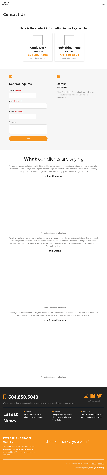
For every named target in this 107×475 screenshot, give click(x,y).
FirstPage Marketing (96, 467)
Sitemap (101, 463)
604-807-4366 (38, 54)
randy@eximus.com (38, 58)
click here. (62, 233)
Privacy (94, 463)
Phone (16, 111)
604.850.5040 (23, 396)
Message (12, 122)
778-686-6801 (69, 54)
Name (15, 90)
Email (15, 101)
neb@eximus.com (69, 58)
